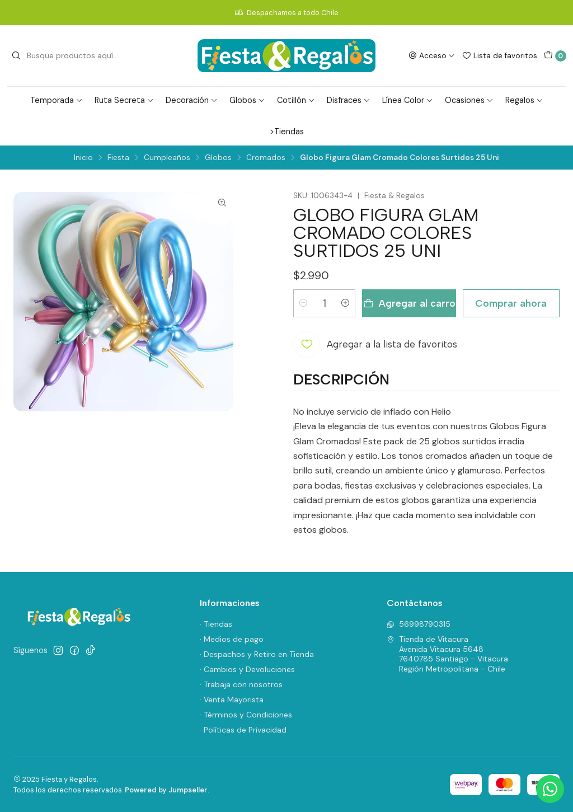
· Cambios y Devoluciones (247, 669)
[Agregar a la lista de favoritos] (375, 344)
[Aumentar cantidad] (345, 303)
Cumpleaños (167, 158)
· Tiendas (216, 624)
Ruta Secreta (124, 100)
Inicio (83, 158)
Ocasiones (469, 100)
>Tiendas (287, 131)
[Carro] (555, 56)
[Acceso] (431, 55)
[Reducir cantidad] (303, 303)
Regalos (524, 100)
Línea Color (407, 100)
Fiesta (118, 158)
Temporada (56, 100)
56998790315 (418, 624)
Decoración (192, 100)
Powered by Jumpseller (166, 790)
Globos (247, 100)
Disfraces (348, 100)
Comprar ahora (511, 303)
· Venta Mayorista (232, 699)
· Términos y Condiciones (246, 715)
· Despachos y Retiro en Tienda (257, 654)
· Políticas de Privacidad (243, 730)
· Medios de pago (232, 639)
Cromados (265, 158)
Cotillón (296, 100)
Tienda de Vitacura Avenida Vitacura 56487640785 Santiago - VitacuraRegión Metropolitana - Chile (447, 654)
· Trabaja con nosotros (241, 684)
